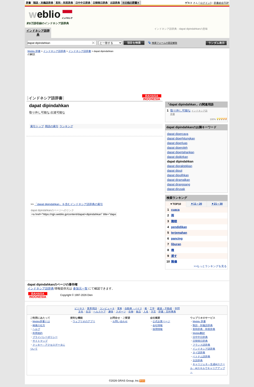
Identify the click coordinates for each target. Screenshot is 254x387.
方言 (153, 311)
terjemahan (179, 232)
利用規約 (38, 333)
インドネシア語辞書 (79, 51)
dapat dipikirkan (177, 157)
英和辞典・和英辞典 (204, 329)
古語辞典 (115, 2)
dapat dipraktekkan (179, 166)
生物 (130, 311)
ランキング (66, 126)
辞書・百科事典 (167, 311)
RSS (142, 381)
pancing (177, 238)
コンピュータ (107, 308)
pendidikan (179, 227)
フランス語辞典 (201, 344)
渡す (174, 256)
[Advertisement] (153, 17)
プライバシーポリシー (45, 337)
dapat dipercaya (177, 134)
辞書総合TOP (221, 2)
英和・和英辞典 (64, 2)
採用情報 (158, 329)
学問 (177, 308)
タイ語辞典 (199, 352)
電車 (119, 308)
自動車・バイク (133, 308)
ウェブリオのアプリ (84, 321)
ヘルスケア (99, 311)
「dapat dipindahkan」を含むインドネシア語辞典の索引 (68, 204)
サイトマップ (40, 340)
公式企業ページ (161, 321)
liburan (176, 244)
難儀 (174, 261)
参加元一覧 (80, 288)
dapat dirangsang (178, 184)
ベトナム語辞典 (201, 356)
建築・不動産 (164, 308)
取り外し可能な (39, 112)
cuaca (175, 209)
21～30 (217, 203)
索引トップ (37, 126)
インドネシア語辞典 (54, 51)
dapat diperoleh (177, 147)
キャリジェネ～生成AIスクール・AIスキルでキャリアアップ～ (207, 368)
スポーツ (121, 311)
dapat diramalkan (178, 179)
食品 (138, 311)
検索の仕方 (39, 325)
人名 (145, 311)
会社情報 (158, 325)
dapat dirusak (176, 189)
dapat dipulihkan (178, 175)
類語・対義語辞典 (43, 2)
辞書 (28, 2)
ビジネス (80, 308)
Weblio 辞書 (34, 51)
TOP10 (175, 204)
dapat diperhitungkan (181, 138)
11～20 (196, 203)
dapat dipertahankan (180, 152)
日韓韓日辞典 (100, 2)
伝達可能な (58, 112)
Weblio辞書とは (41, 321)
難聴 (174, 221)
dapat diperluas (177, 143)
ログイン (205, 2)
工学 (152, 308)
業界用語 (92, 308)
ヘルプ (36, 329)
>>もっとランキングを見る (210, 266)
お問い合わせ (120, 321)
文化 (80, 311)
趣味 (110, 311)
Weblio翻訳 (199, 333)
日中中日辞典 (82, 2)
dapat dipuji (174, 170)
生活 (88, 311)
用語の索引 (51, 126)
